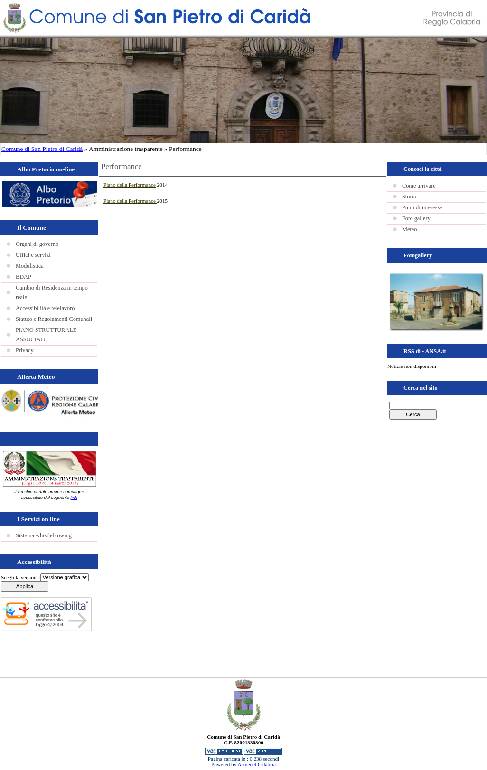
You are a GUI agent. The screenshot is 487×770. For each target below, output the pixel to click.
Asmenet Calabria (256, 764)
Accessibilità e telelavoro (45, 308)
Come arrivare (419, 185)
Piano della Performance (129, 185)
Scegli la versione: (20, 577)
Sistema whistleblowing (44, 535)
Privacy (25, 350)
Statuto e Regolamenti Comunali (54, 319)
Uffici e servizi (33, 255)
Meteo (409, 229)
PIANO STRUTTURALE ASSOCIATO (46, 335)
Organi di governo (37, 244)
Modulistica (30, 266)
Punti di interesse (422, 207)
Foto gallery (416, 218)
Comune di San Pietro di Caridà (42, 148)
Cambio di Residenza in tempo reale (52, 292)
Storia (409, 196)
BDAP (23, 276)
